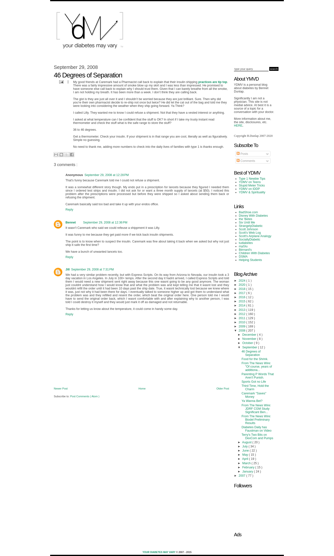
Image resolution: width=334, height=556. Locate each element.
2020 (242, 285)
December (249, 334)
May (245, 454)
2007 (242, 475)
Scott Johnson (248, 229)
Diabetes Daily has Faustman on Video (256, 429)
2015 (242, 301)
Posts (242, 154)
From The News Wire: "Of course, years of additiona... (256, 366)
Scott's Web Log (250, 232)
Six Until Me (247, 222)
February (248, 467)
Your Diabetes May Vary (159, 552)
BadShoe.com (248, 212)
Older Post (222, 388)
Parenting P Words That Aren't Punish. (257, 375)
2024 (242, 280)
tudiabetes (246, 243)
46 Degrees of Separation (250, 353)
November (249, 339)
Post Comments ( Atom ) (84, 396)
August (247, 442)
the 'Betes (245, 219)
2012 (242, 314)
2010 (242, 322)
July (245, 446)
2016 (242, 297)
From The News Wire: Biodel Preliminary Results (256, 420)
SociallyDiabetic (249, 239)
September (250, 347)
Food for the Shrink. (254, 359)
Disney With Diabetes (253, 215)
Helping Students (250, 260)
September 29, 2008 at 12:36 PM (105, 222)
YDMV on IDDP (249, 189)
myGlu (243, 246)
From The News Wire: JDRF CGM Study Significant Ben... (256, 409)
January (248, 471)
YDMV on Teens (250, 182)
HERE (238, 125)
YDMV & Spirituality (252, 192)
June (246, 450)
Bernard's (245, 249)
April (245, 459)
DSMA (243, 256)
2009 (242, 326)
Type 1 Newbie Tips (252, 178)
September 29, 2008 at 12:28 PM (106, 175)
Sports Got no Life (253, 381)
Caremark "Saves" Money (253, 395)
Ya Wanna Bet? (251, 401)
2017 (242, 293)
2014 (242, 305)
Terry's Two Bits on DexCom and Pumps (257, 436)
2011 (242, 318)
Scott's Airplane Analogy (255, 236)
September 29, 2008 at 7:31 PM (92, 269)
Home (142, 388)
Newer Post (61, 388)
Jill (67, 269)
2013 (242, 310)
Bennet (70, 222)
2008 (242, 330)
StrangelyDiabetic (251, 226)
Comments (246, 161)
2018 (242, 289)
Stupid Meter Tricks (252, 185)
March (246, 463)
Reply (69, 209)
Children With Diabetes (254, 253)
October (248, 343)
